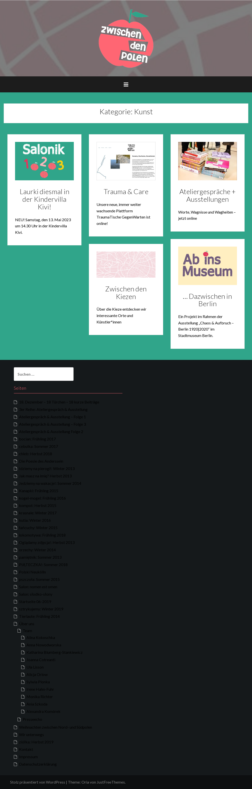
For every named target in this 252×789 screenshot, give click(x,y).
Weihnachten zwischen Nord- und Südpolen (55, 727)
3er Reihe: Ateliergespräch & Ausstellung (53, 409)
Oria (85, 782)
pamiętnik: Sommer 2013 (40, 557)
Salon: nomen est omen (38, 586)
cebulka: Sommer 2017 (38, 446)
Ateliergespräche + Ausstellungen (207, 195)
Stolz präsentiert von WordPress (37, 782)
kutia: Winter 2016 (35, 520)
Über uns (26, 623)
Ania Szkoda (36, 704)
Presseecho (32, 719)
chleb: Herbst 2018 (35, 453)
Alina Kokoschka (40, 637)
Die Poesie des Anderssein (41, 461)
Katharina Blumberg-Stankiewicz (54, 652)
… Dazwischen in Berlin (207, 300)
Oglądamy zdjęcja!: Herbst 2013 (47, 542)
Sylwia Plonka (38, 681)
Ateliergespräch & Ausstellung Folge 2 (51, 431)
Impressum (28, 756)
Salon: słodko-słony (35, 594)
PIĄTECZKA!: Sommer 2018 (43, 564)
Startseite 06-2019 (35, 601)
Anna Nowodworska (43, 644)
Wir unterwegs (31, 734)
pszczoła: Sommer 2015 (39, 579)
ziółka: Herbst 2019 (36, 741)
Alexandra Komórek (43, 711)
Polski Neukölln (32, 572)
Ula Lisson (35, 667)
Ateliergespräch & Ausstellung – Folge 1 (52, 416)
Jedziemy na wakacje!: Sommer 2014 (50, 483)
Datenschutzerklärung (38, 764)
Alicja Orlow (37, 674)
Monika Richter (39, 696)
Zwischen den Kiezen (126, 293)
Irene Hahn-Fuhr (40, 689)
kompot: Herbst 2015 (37, 505)
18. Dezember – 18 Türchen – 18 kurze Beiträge (59, 402)
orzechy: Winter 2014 (37, 549)
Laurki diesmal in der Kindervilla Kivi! (44, 199)
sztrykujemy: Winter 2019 (41, 608)
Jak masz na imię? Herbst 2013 (45, 475)
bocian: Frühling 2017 (37, 438)
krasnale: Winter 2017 (38, 512)
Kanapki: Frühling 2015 (38, 490)
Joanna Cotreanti (40, 659)
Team (27, 630)
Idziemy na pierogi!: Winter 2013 (47, 468)
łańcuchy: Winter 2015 (38, 527)
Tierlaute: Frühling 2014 (39, 616)
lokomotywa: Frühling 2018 (42, 535)
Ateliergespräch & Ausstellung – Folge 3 (52, 424)
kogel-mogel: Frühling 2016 (42, 498)
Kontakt (26, 749)
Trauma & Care (126, 191)
